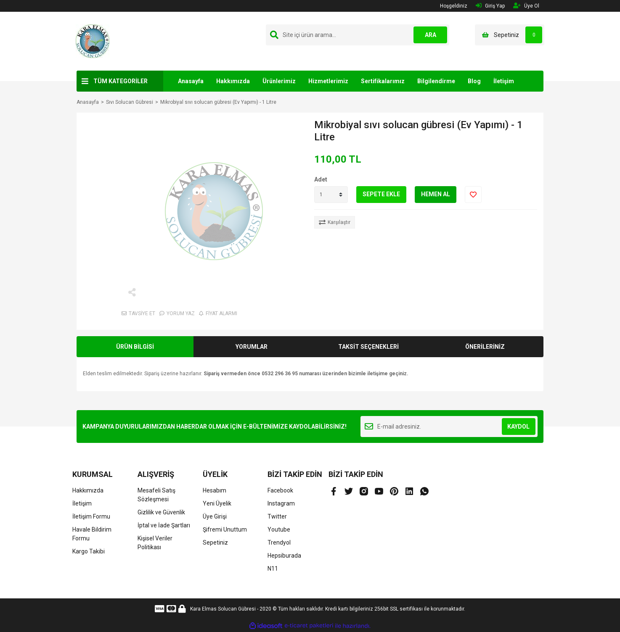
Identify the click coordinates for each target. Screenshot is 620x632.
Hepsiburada (284, 555)
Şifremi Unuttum (225, 529)
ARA (430, 35)
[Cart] (509, 34)
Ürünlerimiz (279, 81)
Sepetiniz (215, 542)
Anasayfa (191, 81)
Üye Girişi (215, 516)
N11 (273, 568)
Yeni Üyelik (217, 503)
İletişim (503, 81)
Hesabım (214, 490)
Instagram (281, 503)
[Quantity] (331, 194)
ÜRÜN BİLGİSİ (135, 346)
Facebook (280, 490)
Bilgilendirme (436, 81)
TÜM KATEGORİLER (120, 81)
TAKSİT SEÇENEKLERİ (368, 346)
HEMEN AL (435, 194)
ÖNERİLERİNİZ (485, 346)
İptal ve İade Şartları (164, 525)
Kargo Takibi (88, 551)
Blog (474, 81)
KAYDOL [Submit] (518, 426)
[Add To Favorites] (473, 194)
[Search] (357, 34)
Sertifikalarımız (383, 81)
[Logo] (92, 41)
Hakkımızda (233, 81)
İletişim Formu (91, 516)
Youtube (279, 529)
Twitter (277, 516)
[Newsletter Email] (449, 426)
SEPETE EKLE (381, 194)
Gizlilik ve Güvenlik (161, 512)
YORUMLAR (252, 346)
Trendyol (279, 542)
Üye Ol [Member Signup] (526, 6)
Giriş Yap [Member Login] (490, 6)
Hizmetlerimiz (328, 81)
